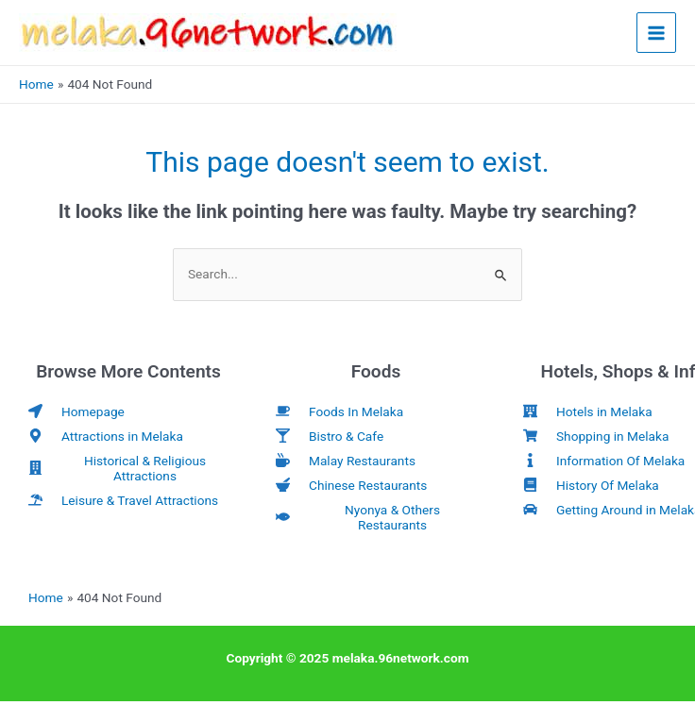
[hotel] (588, 411)
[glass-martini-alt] (329, 436)
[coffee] (339, 411)
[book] (591, 485)
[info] (604, 460)
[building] (128, 468)
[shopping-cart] (596, 436)
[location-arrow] (76, 411)
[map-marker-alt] (105, 436)
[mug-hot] (345, 460)
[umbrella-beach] (123, 500)
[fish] (376, 517)
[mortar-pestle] (351, 485)
